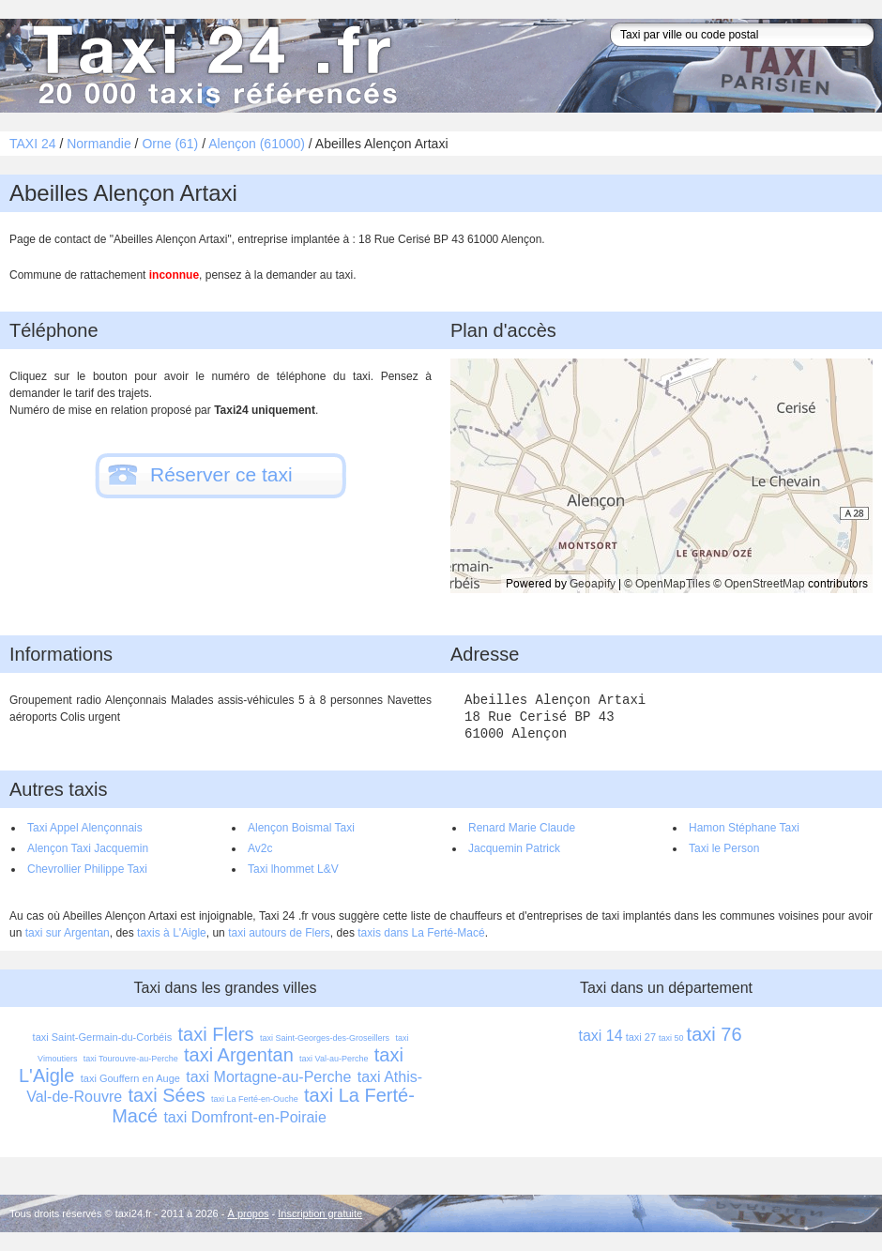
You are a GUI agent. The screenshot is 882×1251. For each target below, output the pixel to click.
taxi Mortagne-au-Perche (268, 1077)
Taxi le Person (724, 848)
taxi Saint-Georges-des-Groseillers (324, 1038)
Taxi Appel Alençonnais (85, 827)
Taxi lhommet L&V (293, 869)
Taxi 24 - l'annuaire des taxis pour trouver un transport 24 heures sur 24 (211, 66)
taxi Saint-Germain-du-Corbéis (103, 1037)
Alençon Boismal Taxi (301, 827)
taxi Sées (166, 1095)
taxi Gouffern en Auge (130, 1078)
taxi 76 (714, 1034)
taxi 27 (641, 1037)
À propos (248, 1213)
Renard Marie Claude (521, 827)
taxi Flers (216, 1034)
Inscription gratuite (320, 1213)
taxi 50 (671, 1038)
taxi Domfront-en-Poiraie (244, 1117)
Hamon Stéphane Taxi (744, 827)
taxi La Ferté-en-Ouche (254, 1099)
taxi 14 (600, 1036)
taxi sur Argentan (67, 932)
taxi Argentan (239, 1055)
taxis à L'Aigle (171, 932)
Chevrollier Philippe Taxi (87, 869)
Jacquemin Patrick (514, 848)
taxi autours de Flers (279, 932)
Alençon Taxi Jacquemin (87, 848)
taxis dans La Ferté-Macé (420, 932)
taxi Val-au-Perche (333, 1058)
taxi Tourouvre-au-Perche (131, 1058)
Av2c (260, 848)
